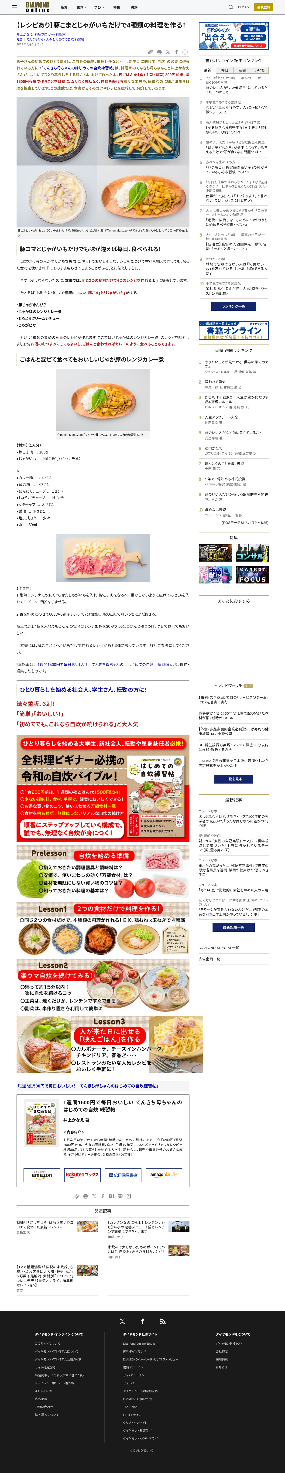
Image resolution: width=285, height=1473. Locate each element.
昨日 (225, 70)
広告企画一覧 (209, 959)
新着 (69, 8)
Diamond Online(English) (140, 1343)
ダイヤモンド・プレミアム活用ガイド (58, 1359)
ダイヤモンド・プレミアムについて (57, 1351)
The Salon (130, 1407)
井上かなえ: (41, 34)
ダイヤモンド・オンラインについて (59, 1334)
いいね (259, 70)
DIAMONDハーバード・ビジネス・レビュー (151, 1359)
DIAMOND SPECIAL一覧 (219, 948)
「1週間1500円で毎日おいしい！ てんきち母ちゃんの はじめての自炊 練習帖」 (103, 665)
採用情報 (222, 1359)
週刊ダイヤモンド (134, 1351)
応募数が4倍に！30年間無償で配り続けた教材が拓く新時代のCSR (234, 715)
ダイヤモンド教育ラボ (137, 1430)
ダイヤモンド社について (233, 1334)
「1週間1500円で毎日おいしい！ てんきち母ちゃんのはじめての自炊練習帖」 (88, 1086)
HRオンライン (132, 1415)
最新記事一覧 (233, 927)
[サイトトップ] (38, 8)
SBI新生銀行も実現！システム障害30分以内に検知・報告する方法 (234, 747)
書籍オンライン (133, 1367)
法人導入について (47, 1415)
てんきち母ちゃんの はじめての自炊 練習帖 (55, 39)
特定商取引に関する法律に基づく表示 (60, 1375)
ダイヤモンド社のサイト (140, 1334)
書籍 (139, 8)
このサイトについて (47, 1343)
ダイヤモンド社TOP (229, 1343)
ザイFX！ (128, 1383)
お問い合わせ (44, 1407)
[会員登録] (259, 8)
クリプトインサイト (135, 1423)
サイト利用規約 (45, 1367)
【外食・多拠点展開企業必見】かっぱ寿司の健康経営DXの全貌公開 (234, 731)
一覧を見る (233, 779)
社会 (20, 39)
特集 (121, 8)
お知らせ (221, 1367)
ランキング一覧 (233, 306)
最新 (207, 70)
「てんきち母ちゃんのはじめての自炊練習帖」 (78, 68)
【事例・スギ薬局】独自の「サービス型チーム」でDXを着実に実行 (234, 700)
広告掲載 (41, 1399)
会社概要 (222, 1351)
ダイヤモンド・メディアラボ (140, 1438)
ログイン (239, 8)
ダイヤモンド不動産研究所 (140, 1391)
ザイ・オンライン (133, 1375)
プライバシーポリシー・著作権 (55, 1383)
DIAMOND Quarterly (137, 1399)
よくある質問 (43, 1391)
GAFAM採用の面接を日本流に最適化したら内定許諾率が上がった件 (234, 763)
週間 (242, 70)
